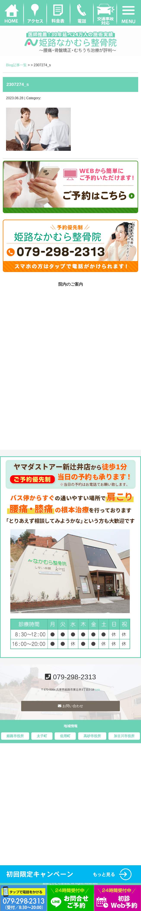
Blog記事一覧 (16, 65)
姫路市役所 (15, 736)
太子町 (42, 736)
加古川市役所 (124, 736)
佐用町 (65, 736)
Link (97, 689)
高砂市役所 (92, 736)
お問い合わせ (70, 706)
